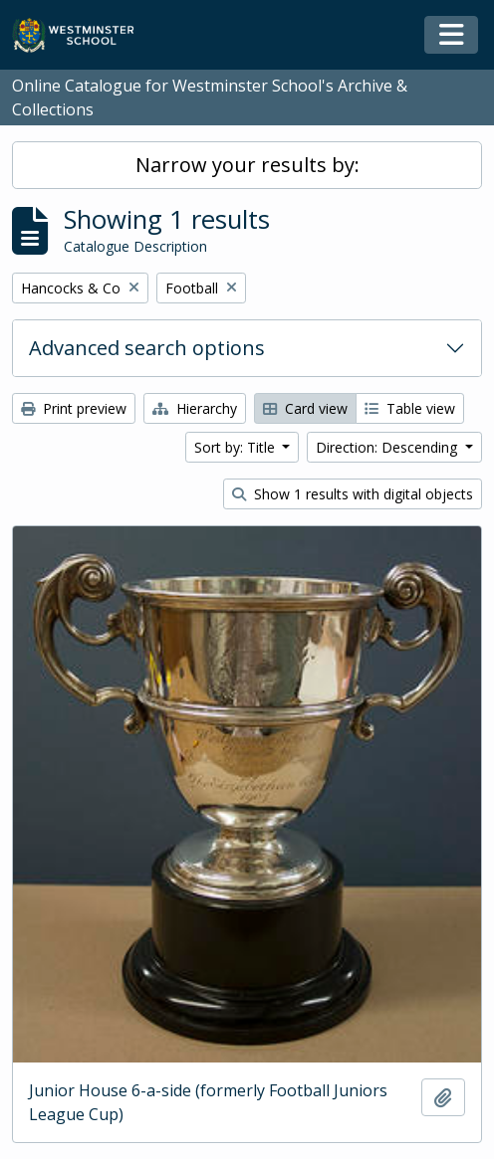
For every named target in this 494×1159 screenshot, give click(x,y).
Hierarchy (194, 408)
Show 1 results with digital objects (352, 493)
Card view (305, 408)
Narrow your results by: (247, 164)
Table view (410, 408)
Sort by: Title (236, 447)
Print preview (73, 408)
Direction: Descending (388, 447)
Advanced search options (147, 347)
